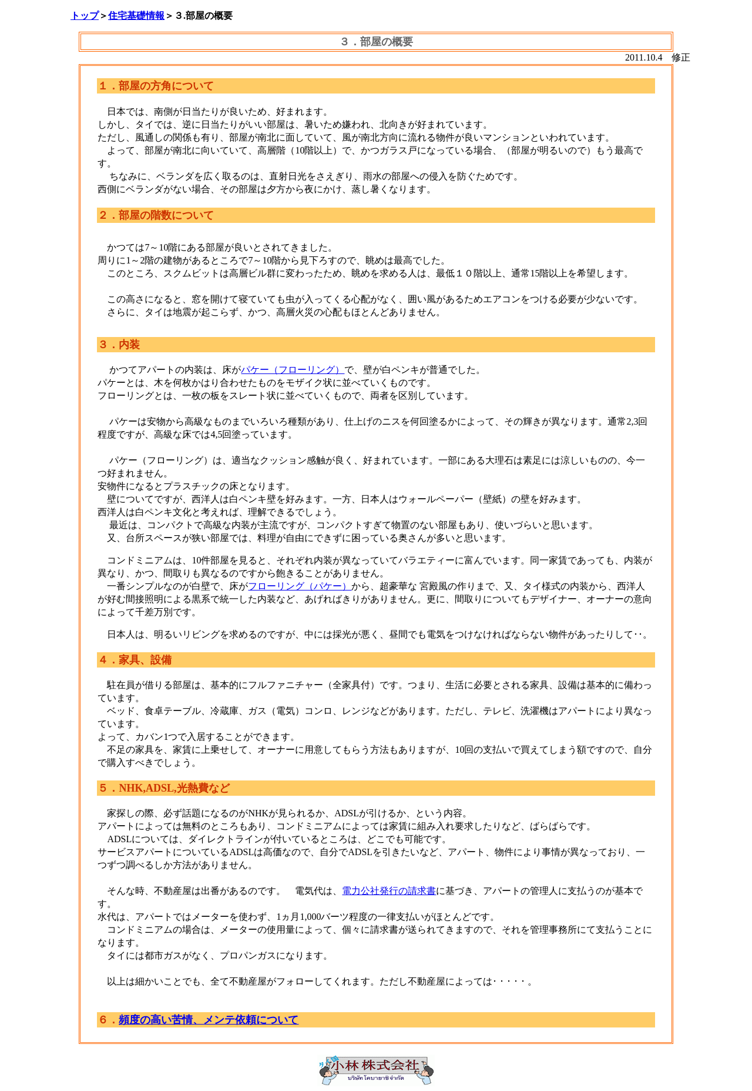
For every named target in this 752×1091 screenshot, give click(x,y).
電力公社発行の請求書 (389, 891)
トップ (84, 16)
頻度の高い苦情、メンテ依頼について (208, 1020)
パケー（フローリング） (292, 370)
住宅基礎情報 (136, 16)
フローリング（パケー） (299, 586)
